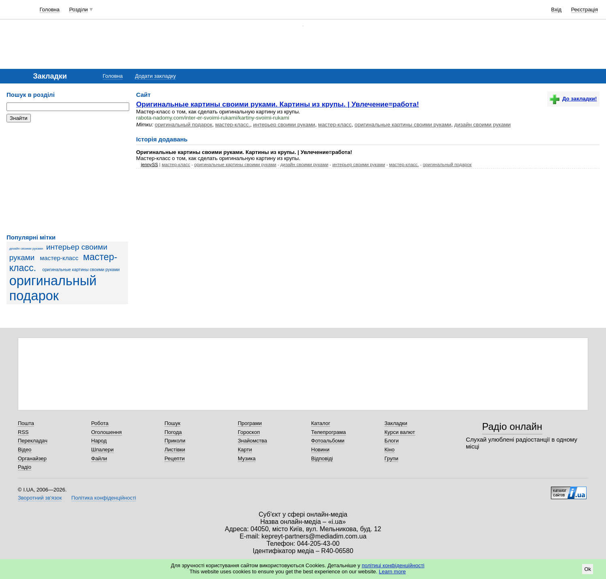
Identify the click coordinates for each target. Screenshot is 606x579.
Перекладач (32, 441)
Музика (247, 458)
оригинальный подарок (53, 288)
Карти (245, 450)
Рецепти (174, 458)
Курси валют (399, 432)
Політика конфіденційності (103, 498)
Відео (25, 450)
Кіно (389, 450)
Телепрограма (328, 432)
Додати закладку (155, 76)
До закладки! (573, 99)
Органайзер (32, 458)
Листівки (174, 450)
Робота (100, 423)
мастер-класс (59, 257)
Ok (587, 569)
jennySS (149, 164)
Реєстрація (584, 9)
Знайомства (252, 441)
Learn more (392, 571)
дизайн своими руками (26, 248)
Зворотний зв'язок (40, 498)
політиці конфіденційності (393, 565)
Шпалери (102, 450)
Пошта (26, 423)
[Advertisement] (67, 178)
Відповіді (322, 458)
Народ (99, 441)
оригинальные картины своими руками (81, 269)
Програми (250, 423)
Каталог (320, 423)
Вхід (556, 9)
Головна (50, 9)
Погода (173, 432)
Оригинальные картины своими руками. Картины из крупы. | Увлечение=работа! (277, 104)
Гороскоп (249, 432)
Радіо (24, 467)
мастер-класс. (232, 125)
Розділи (78, 9)
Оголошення (106, 432)
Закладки (395, 423)
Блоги (391, 441)
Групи (391, 458)
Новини (320, 450)
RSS (23, 432)
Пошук (172, 423)
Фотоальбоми (327, 441)
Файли (99, 458)
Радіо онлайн (512, 426)
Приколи (174, 441)
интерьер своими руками (284, 125)
